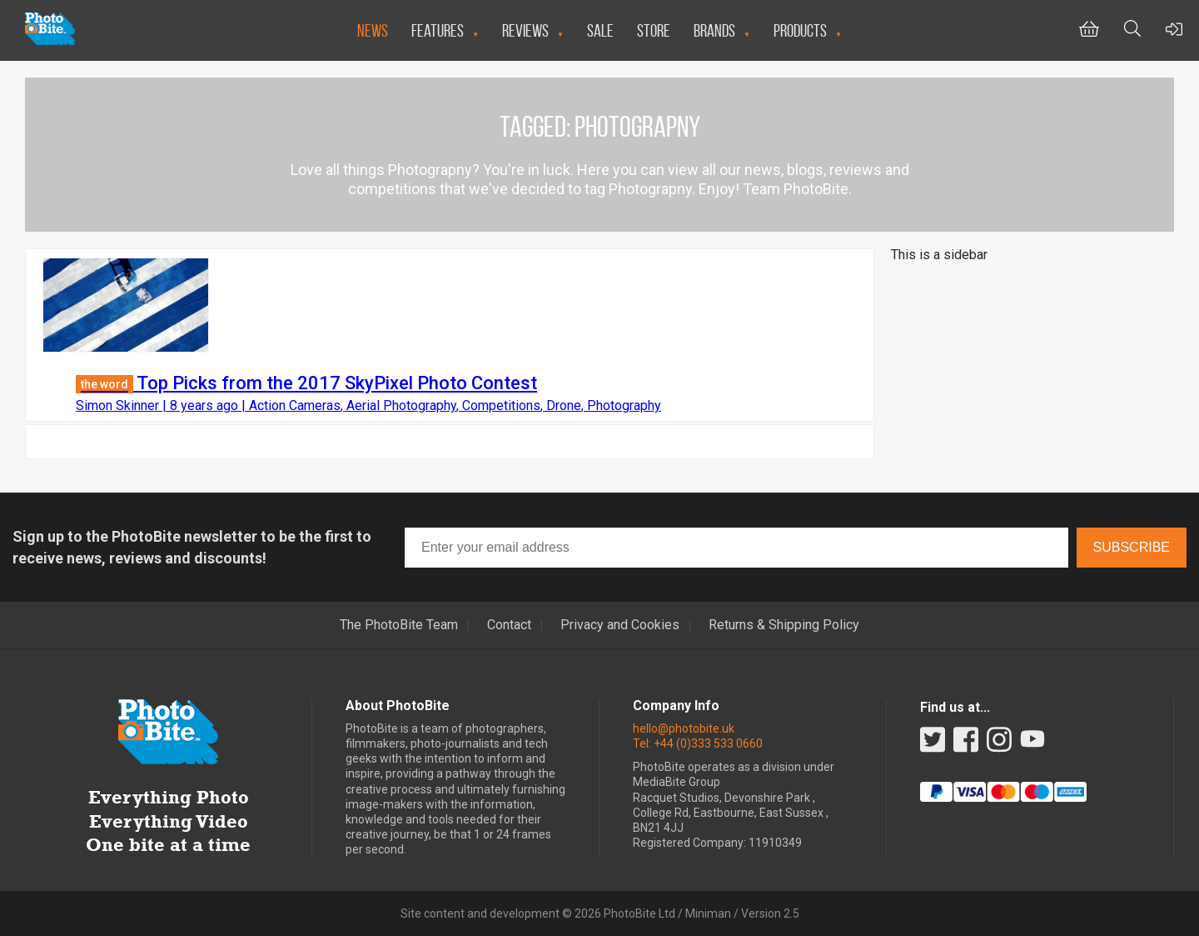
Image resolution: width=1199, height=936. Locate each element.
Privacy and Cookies (619, 625)
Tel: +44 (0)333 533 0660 (698, 743)
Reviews (525, 30)
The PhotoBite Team (399, 625)
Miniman (708, 913)
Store (653, 30)
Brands (714, 30)
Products (800, 30)
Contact (509, 625)
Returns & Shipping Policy (784, 625)
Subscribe (1131, 547)
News (372, 30)
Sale (600, 30)
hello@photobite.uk (683, 728)
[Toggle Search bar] (1132, 30)
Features (437, 30)
